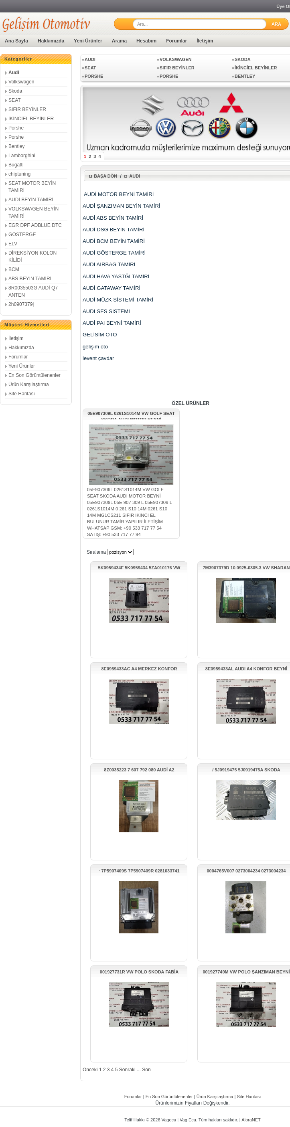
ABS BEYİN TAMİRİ (29, 278)
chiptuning (19, 174)
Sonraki (127, 1069)
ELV (12, 244)
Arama (119, 41)
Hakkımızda (51, 41)
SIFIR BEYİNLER (27, 109)
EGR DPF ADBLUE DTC (35, 225)
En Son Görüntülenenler (34, 375)
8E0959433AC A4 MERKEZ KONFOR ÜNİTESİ (139, 669)
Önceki (90, 1069)
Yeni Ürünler (88, 41)
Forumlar (176, 41)
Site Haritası (21, 394)
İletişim (205, 41)
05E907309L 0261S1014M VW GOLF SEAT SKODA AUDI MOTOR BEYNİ (130, 415)
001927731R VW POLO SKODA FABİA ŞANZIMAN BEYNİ (139, 972)
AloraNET (251, 1119)
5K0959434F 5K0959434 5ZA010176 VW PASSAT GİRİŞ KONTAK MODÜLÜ (139, 568)
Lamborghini (21, 155)
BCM (13, 269)
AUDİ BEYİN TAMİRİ (30, 199)
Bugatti (16, 165)
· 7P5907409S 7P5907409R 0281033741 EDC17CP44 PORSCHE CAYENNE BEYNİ (139, 871)
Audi (13, 72)
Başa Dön (105, 176)
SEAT (14, 100)
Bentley (16, 146)
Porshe (16, 128)
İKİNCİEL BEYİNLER (31, 118)
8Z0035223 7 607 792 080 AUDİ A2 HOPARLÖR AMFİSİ (139, 770)
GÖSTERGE (22, 234)
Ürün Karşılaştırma (28, 384)
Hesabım (146, 41)
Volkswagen (21, 82)
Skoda (15, 91)
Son (146, 1069)
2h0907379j (21, 304)
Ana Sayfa (16, 41)
